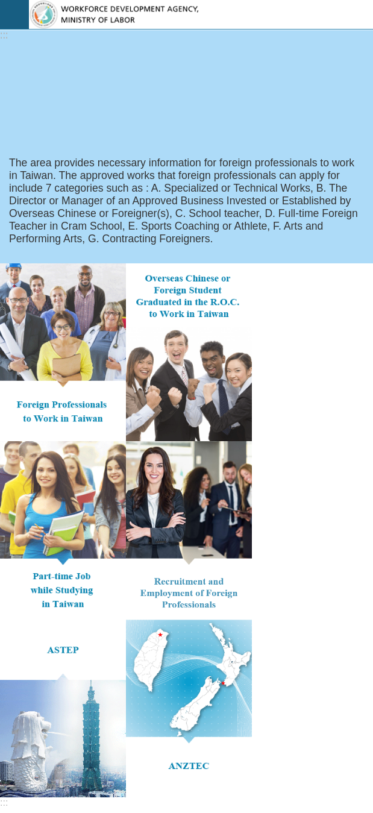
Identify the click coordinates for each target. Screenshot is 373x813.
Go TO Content (6, 6)
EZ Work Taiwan (201, 14)
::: (4, 35)
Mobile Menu (14, 14)
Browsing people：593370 (68, 637)
